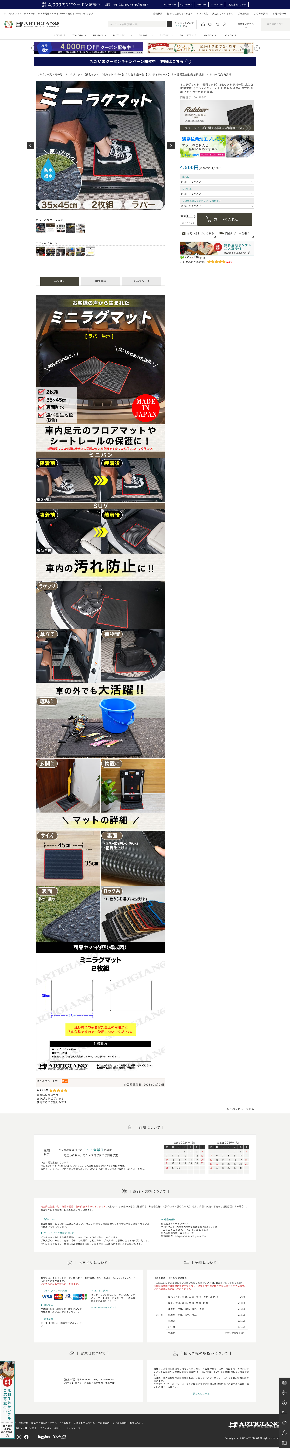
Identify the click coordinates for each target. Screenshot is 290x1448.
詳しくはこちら (201, 1393)
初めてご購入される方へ (180, 13)
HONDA (228, 35)
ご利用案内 (243, 13)
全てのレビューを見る (240, 1109)
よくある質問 (261, 13)
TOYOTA (77, 35)
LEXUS (58, 35)
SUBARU (144, 35)
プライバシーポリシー (51, 1428)
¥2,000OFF (200, 4)
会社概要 (158, 13)
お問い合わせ (279, 13)
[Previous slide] (34, 48)
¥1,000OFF (216, 4)
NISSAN (98, 35)
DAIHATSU (186, 35)
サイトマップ (73, 1428)
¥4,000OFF (169, 4)
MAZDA (208, 35)
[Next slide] (257, 48)
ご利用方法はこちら (236, 4)
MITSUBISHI (121, 35)
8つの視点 (202, 13)
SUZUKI (165, 35)
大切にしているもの (222, 13)
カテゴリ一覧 (44, 74)
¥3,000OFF (185, 4)
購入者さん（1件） (48, 1081)
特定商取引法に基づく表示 (23, 1428)
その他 (58, 74)
